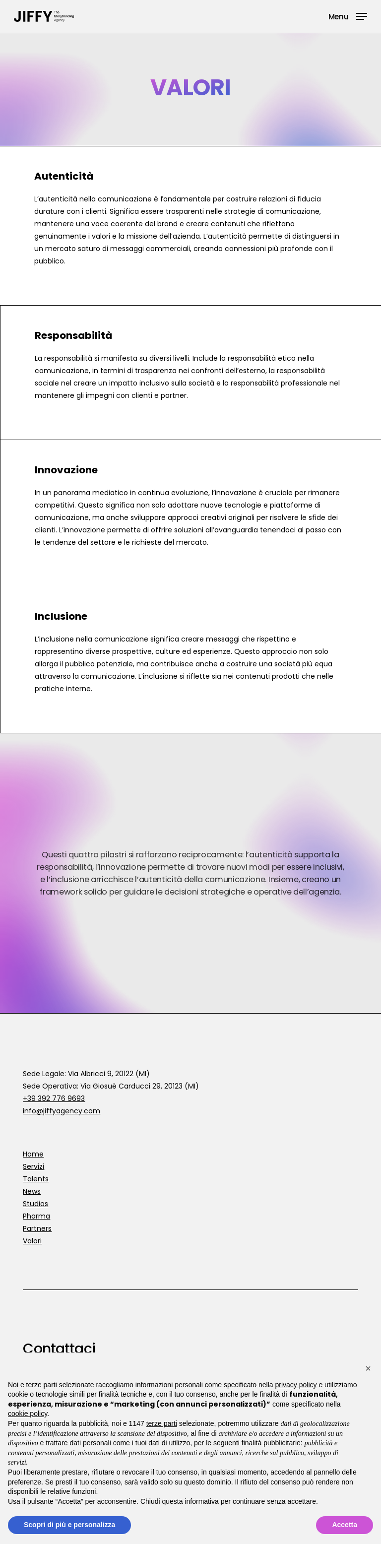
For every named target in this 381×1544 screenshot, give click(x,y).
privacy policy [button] (296, 1385)
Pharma (36, 1216)
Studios (35, 1204)
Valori (32, 1241)
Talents (36, 1179)
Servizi (33, 1166)
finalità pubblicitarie (271, 1443)
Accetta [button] (344, 1525)
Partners (37, 1228)
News (32, 1191)
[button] (347, 15)
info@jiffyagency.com (61, 1111)
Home (33, 1154)
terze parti (161, 1423)
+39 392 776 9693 (54, 1098)
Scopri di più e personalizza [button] (69, 1525)
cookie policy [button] (27, 1413)
